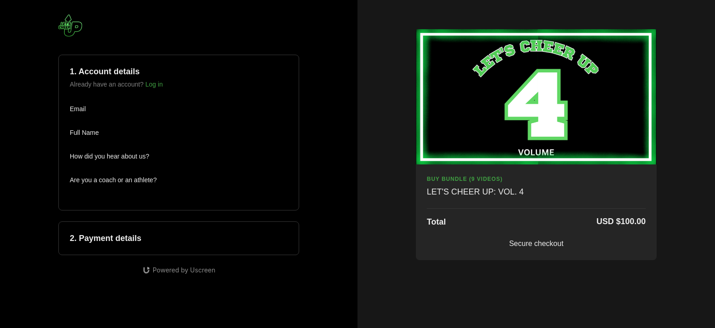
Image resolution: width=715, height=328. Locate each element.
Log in (154, 84)
